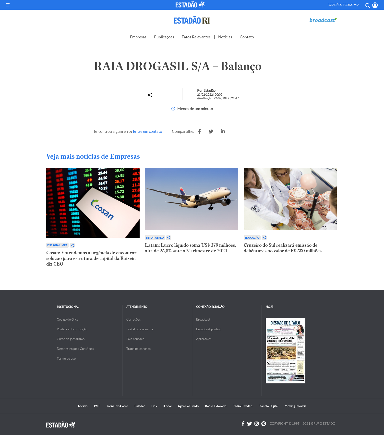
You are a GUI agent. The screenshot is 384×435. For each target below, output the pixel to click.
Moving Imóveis (295, 406)
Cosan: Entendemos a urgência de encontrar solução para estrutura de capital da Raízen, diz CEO (91, 258)
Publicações (164, 37)
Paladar (139, 406)
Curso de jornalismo (70, 339)
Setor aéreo (155, 237)
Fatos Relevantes (196, 37)
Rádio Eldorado (215, 406)
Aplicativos (204, 339)
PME (97, 406)
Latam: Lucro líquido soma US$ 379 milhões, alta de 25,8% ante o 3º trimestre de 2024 (190, 248)
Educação (252, 237)
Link (154, 406)
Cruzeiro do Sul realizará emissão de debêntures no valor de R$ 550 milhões (283, 248)
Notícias (225, 37)
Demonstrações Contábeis (75, 349)
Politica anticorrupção (72, 329)
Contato (247, 37)
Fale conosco (135, 339)
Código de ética (67, 319)
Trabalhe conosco (138, 349)
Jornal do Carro (117, 406)
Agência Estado (188, 406)
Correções (133, 319)
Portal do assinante (139, 329)
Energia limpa (57, 245)
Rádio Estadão (242, 406)
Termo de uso (66, 358)
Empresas (138, 37)
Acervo (82, 406)
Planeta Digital (268, 406)
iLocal (167, 406)
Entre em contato (147, 131)
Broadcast (203, 319)
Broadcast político (208, 329)
